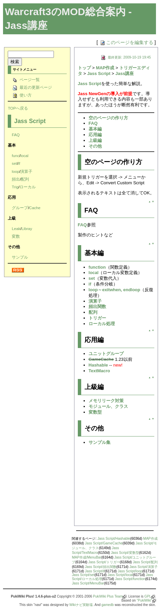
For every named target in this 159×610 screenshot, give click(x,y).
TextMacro (99, 370)
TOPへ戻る (18, 108)
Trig (15, 187)
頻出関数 (97, 306)
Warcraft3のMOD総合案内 (65, 11)
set (14, 163)
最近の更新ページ (32, 87)
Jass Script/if (95, 571)
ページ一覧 (26, 79)
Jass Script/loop (130, 571)
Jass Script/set (83, 575)
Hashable (98, 365)
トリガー (97, 317)
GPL (148, 596)
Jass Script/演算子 (143, 567)
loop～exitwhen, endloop (114, 289)
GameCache (101, 359)
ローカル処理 (102, 323)
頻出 (16, 179)
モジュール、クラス (108, 406)
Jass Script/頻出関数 (101, 567)
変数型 (95, 412)
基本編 (95, 128)
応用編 (95, 134)
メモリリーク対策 (106, 400)
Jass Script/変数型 (125, 553)
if (19, 163)
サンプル (20, 257)
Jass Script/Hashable (113, 538)
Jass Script (29, 121)
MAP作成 (105, 67)
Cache (34, 207)
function (97, 267)
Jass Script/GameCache (104, 543)
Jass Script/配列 (145, 562)
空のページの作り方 (108, 117)
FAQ (16, 134)
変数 (16, 236)
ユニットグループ (106, 353)
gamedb (107, 605)
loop (15, 171)
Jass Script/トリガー (104, 562)
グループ (20, 207)
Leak (16, 228)
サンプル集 (99, 442)
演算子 (26, 171)
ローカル (28, 187)
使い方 (22, 95)
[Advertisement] (116, 487)
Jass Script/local (120, 575)
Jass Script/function (130, 579)
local (24, 155)
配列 (25, 179)
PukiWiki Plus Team (108, 596)
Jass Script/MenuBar (88, 583)
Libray (27, 228)
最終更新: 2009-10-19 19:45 (125, 57)
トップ (84, 67)
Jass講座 (125, 73)
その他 (95, 146)
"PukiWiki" (144, 600)
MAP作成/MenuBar (86, 557)
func (15, 155)
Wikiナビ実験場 (81, 605)
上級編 (95, 140)
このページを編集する (126, 42)
